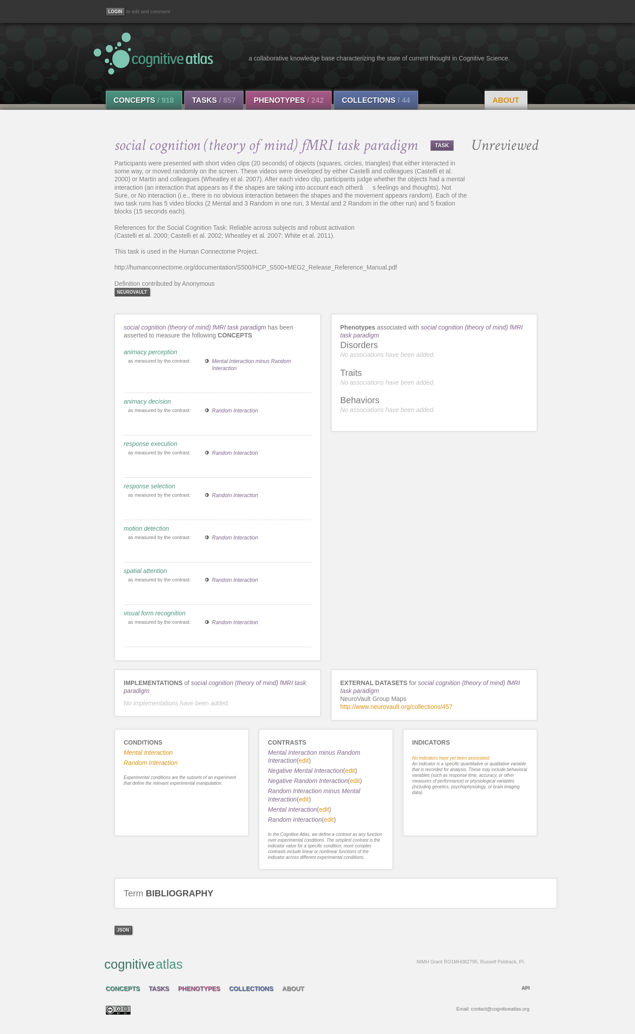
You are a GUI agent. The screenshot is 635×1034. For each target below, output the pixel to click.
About (506, 100)
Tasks (214, 100)
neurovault (132, 292)
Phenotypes (289, 100)
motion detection (146, 528)
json (123, 930)
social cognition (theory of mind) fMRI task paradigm (195, 327)
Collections (376, 100)
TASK (442, 145)
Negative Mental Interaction (305, 770)
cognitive (315, 963)
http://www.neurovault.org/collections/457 (396, 706)
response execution (150, 443)
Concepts (144, 100)
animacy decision (147, 401)
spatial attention (145, 570)
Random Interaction (235, 411)
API (525, 987)
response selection (150, 486)
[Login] (115, 11)
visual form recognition (155, 613)
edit (304, 760)
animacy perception (150, 352)
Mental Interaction (292, 809)
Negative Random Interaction (308, 780)
